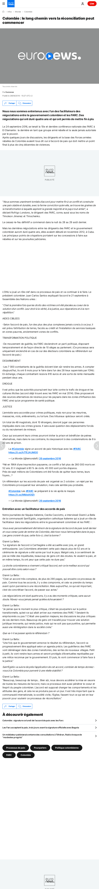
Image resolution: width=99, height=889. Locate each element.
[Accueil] (3, 12)
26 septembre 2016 (50, 458)
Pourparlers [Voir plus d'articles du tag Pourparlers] (40, 747)
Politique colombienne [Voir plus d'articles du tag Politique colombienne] (67, 747)
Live (92, 3)
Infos (10, 12)
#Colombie (18, 448)
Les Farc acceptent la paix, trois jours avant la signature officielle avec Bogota (40, 727)
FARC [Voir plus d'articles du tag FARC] (9, 755)
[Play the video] (49, 56)
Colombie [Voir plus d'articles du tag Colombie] (26, 755)
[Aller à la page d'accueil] (11, 3)
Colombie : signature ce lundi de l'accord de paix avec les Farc (32, 720)
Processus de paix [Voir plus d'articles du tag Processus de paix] (15, 747)
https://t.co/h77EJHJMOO (23, 452)
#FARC (77, 448)
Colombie (28, 12)
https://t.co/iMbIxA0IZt (21, 494)
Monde (18, 12)
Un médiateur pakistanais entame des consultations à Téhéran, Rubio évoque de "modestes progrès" (42, 736)
